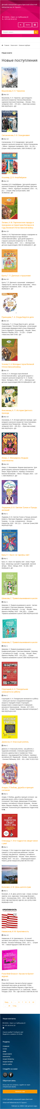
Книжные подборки (24, 45)
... (15, 1002)
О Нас (5, 1049)
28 (9, 1006)
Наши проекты (8, 1059)
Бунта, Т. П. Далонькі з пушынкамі (16, 276)
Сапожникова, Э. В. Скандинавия (16, 135)
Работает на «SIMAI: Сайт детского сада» (24, 1106)
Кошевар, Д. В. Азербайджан (14, 177)
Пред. (7, 1002)
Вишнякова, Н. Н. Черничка (13, 91)
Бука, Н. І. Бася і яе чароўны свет (15, 555)
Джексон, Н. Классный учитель (15, 742)
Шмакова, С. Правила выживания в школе (19, 598)
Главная (6, 45)
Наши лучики (8, 1062)
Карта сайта (7, 1064)
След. (15, 1006)
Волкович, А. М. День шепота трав (16, 887)
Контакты (6, 1056)
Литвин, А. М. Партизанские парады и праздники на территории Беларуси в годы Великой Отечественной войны (18, 225)
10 (33, 1002)
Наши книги (14, 45)
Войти (28, 25)
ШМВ (4, 1051)
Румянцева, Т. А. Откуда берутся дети (18, 317)
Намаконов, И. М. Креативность (15, 931)
